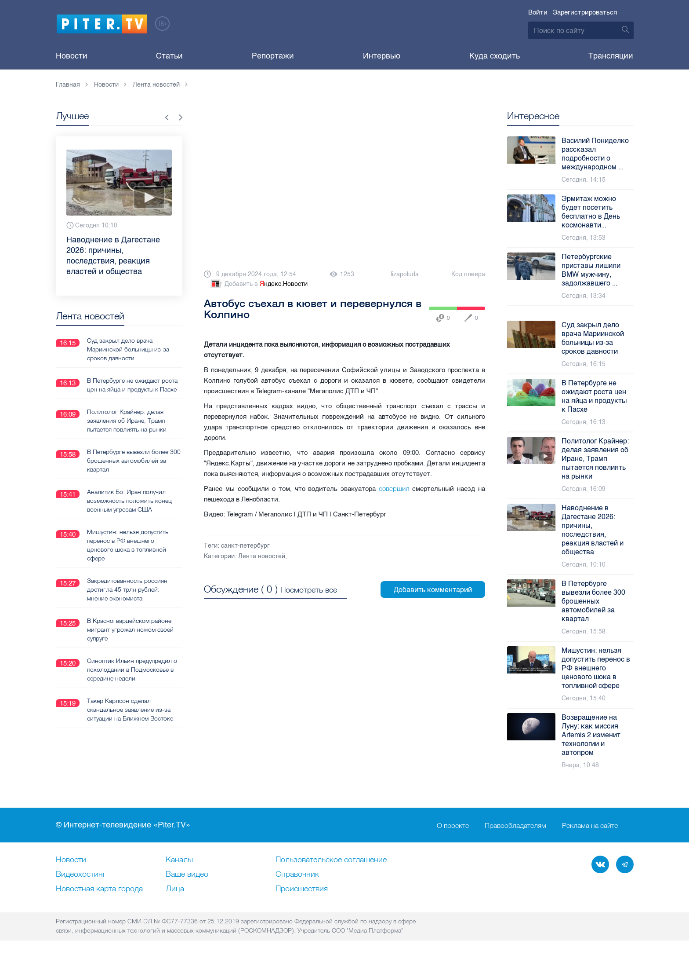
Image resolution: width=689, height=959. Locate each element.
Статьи (169, 56)
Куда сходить (494, 56)
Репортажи (273, 56)
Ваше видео (187, 874)
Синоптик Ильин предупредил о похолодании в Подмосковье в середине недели (132, 669)
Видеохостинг (81, 874)
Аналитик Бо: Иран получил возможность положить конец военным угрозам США (129, 500)
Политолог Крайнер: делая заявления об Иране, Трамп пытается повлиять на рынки (127, 420)
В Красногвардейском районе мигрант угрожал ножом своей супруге (130, 629)
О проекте (453, 825)
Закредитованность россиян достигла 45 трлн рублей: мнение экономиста (127, 589)
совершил (394, 488)
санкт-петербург (245, 545)
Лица (175, 889)
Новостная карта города (99, 889)
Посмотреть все (308, 590)
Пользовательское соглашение (331, 860)
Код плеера (468, 274)
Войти (538, 12)
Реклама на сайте (590, 825)
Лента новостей (261, 556)
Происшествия (302, 889)
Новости (71, 56)
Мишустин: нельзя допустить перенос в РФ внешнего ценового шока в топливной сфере (127, 545)
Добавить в (258, 284)
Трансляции (610, 56)
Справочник (297, 874)
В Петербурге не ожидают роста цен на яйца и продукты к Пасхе (132, 385)
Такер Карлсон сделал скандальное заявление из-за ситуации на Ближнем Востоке (130, 709)
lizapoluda (405, 274)
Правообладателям (515, 825)
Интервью (381, 56)
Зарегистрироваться (585, 12)
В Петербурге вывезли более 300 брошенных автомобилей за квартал (134, 460)
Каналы (179, 860)
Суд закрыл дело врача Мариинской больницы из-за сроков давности (128, 349)
